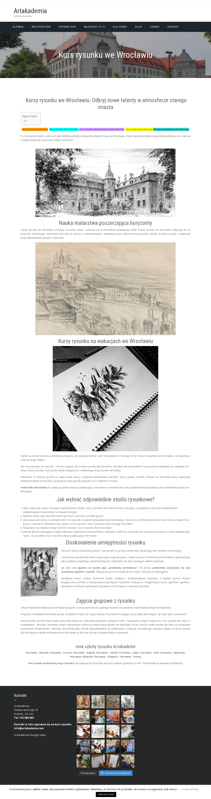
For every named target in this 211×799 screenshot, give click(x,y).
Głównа (18, 26)
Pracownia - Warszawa (172, 652)
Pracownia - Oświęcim (106, 656)
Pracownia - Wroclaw (37, 652)
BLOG (138, 26)
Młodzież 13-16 (94, 26)
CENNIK (155, 26)
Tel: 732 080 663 (24, 717)
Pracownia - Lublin (129, 652)
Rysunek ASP (67, 26)
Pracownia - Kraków (84, 652)
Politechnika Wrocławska (34, 487)
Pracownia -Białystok (81, 656)
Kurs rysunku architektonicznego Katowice (52, 663)
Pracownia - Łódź (149, 652)
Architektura (41, 26)
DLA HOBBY (120, 26)
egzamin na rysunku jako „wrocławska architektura (107, 567)
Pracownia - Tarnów (107, 652)
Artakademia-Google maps (30, 734)
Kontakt (173, 26)
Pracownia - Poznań (130, 656)
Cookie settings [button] (190, 789)
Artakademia (30, 11)
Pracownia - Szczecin (61, 652)
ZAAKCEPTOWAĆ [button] (106, 794)
